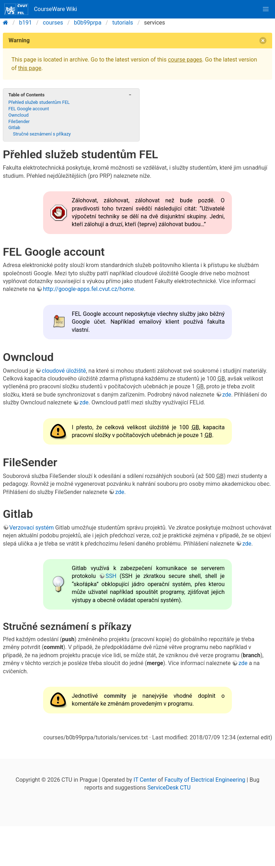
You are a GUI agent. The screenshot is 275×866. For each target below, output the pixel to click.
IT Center (145, 779)
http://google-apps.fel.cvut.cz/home (88, 289)
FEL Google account (28, 108)
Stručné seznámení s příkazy (42, 134)
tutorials (122, 22)
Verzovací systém (31, 527)
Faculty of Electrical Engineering (205, 779)
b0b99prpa (88, 22)
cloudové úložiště (64, 370)
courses (53, 22)
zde (226, 394)
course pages (185, 59)
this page (29, 68)
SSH (110, 576)
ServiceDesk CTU (169, 787)
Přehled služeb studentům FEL (38, 102)
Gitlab (14, 127)
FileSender (19, 121)
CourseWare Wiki (40, 9)
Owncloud (18, 115)
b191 (25, 22)
